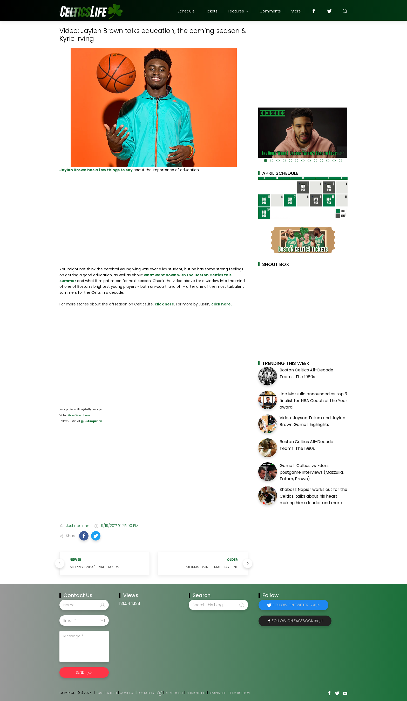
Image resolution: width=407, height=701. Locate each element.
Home (100, 693)
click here (164, 304)
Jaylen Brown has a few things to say (96, 169)
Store (296, 11)
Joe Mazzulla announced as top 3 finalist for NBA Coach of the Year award (313, 400)
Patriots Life (196, 693)
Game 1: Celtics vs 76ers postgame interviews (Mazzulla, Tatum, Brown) (312, 472)
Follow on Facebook (297, 620)
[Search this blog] (218, 605)
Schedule (186, 11)
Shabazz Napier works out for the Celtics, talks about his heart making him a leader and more (313, 496)
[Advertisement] (153, 478)
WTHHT (111, 693)
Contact (127, 693)
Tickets (211, 11)
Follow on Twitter (296, 604)
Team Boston (239, 693)
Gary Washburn (79, 415)
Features (238, 11)
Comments (270, 11)
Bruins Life (217, 693)
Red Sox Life (174, 693)
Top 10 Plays (147, 693)
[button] (84, 535)
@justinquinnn (91, 421)
